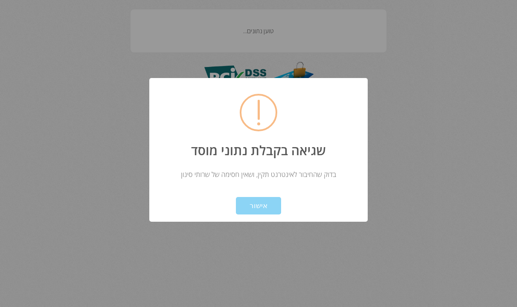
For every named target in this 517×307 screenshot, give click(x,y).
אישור (258, 206)
